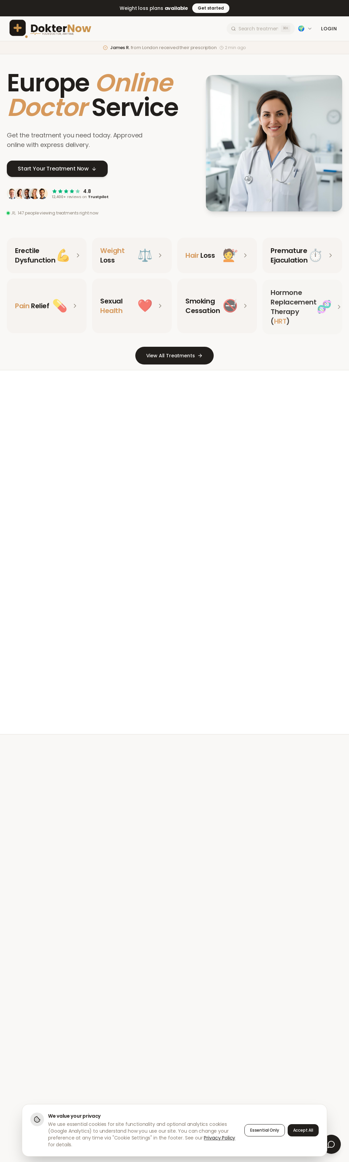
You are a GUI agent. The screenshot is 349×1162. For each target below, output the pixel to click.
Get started (211, 8)
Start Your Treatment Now (57, 170)
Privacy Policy (219, 1137)
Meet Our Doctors (150, 687)
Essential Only (264, 1130)
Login (329, 28)
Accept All (303, 1130)
